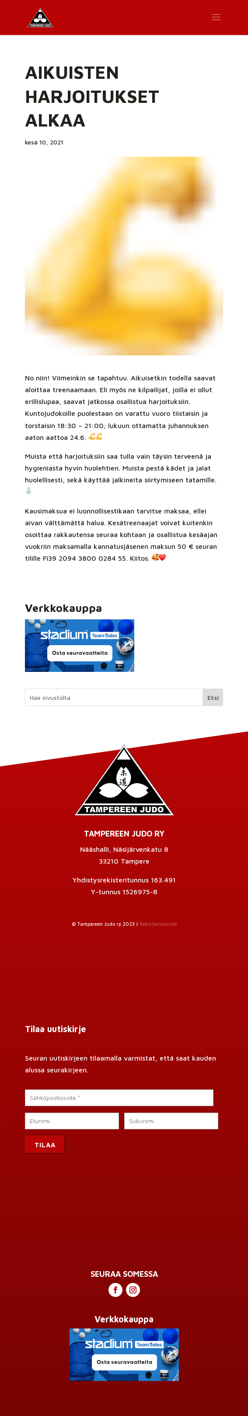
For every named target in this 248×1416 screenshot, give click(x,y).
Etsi (213, 697)
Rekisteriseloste (158, 924)
